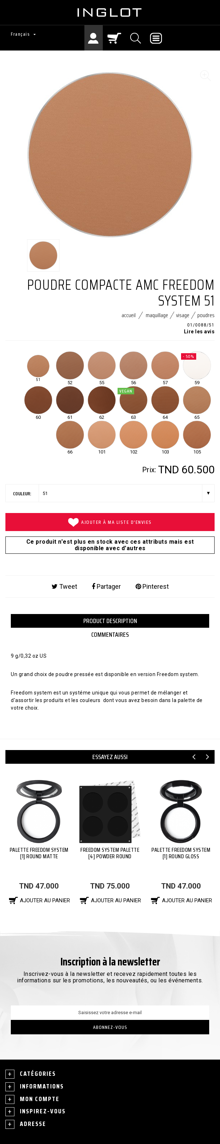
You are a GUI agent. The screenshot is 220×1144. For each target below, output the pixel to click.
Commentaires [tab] (110, 635)
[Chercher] (136, 38)
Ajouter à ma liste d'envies (110, 522)
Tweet (64, 586)
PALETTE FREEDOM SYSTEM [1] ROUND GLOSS (180, 853)
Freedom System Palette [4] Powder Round (109, 853)
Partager (106, 586)
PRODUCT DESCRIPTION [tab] (110, 621)
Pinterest (152, 586)
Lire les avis (199, 331)
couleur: (22, 494)
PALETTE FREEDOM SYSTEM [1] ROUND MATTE (39, 853)
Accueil (129, 315)
